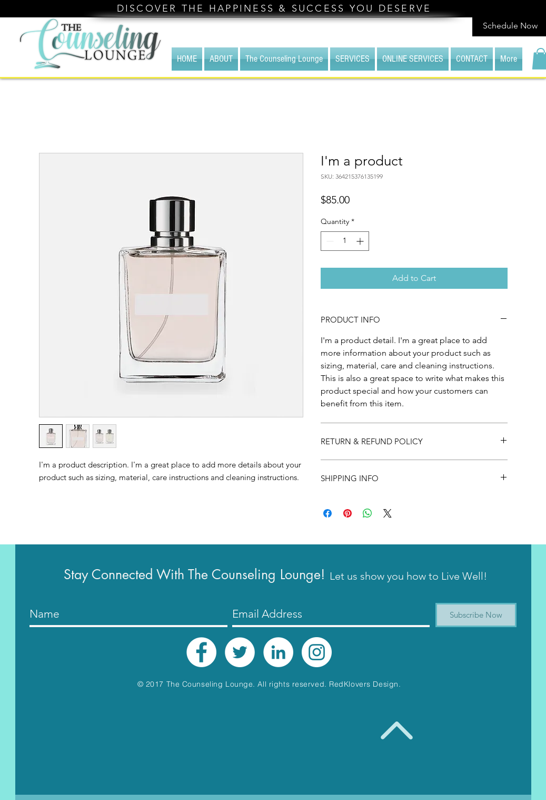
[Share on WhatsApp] (367, 513)
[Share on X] (387, 513)
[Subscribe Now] (476, 615)
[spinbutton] (344, 241)
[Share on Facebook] (327, 513)
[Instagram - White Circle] (317, 652)
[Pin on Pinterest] (347, 513)
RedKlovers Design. (365, 684)
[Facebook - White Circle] (201, 652)
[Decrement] (328, 241)
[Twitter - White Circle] (240, 652)
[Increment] (361, 241)
